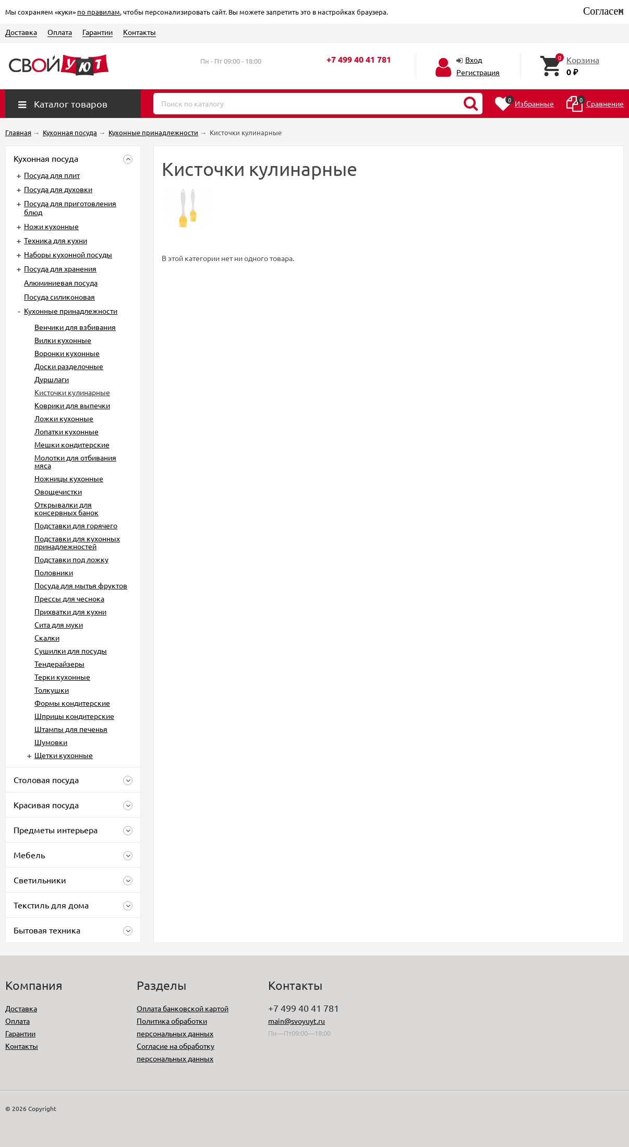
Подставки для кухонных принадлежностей (77, 542)
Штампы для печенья (70, 729)
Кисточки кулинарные (72, 392)
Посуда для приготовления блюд (70, 207)
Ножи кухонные (51, 226)
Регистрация (478, 72)
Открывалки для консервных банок (66, 508)
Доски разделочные (68, 366)
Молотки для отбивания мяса (75, 461)
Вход (473, 59)
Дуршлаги (51, 379)
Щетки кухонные (63, 755)
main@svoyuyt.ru (296, 1020)
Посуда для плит (52, 175)
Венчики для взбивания (75, 327)
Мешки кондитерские (72, 444)
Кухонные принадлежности (70, 310)
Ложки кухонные (63, 418)
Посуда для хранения (60, 268)
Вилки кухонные (62, 340)
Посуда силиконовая (59, 296)
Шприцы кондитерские (74, 715)
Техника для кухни (55, 240)
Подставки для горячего (75, 525)
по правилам (98, 11)
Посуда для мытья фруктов (80, 585)
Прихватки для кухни (70, 611)
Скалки (46, 637)
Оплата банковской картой (182, 1008)
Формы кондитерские (72, 702)
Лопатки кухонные (66, 431)
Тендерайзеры (59, 663)
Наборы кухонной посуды (68, 254)
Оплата (59, 32)
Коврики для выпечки (72, 405)
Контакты (139, 32)
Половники (53, 572)
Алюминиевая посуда (61, 282)
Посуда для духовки (58, 189)
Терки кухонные (62, 676)
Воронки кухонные (67, 353)
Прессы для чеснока (69, 598)
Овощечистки (58, 491)
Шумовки (50, 742)
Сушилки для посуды (70, 650)
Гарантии (97, 32)
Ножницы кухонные (68, 478)
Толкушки (51, 689)
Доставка (21, 32)
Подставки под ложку (71, 559)
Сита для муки (58, 624)
